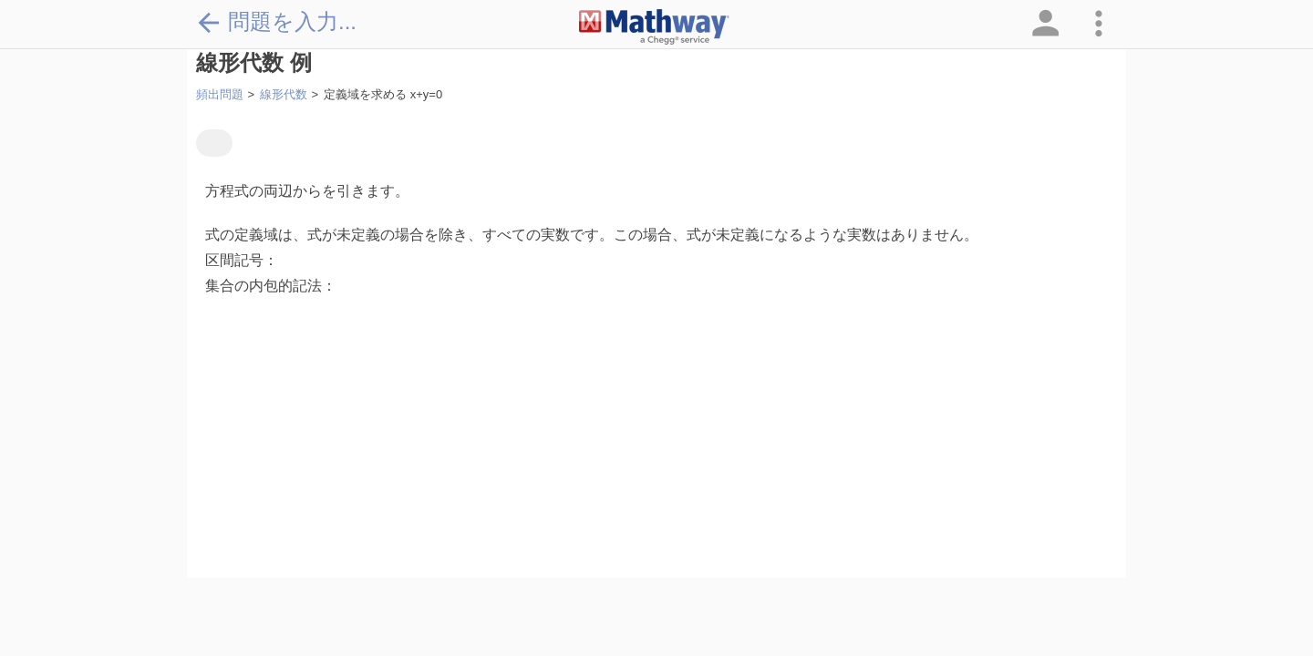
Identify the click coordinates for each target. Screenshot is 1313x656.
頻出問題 (219, 94)
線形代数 (283, 94)
